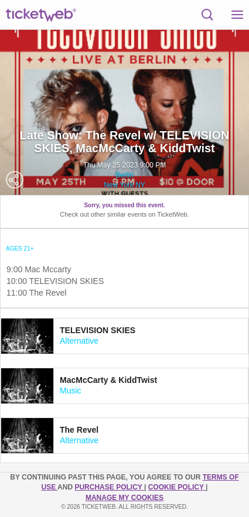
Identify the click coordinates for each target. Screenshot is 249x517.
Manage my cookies (124, 498)
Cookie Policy (177, 487)
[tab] (124, 336)
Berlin (124, 175)
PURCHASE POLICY (109, 487)
